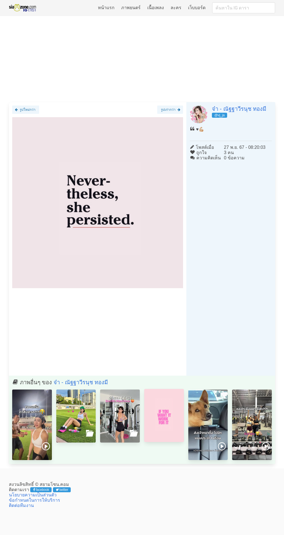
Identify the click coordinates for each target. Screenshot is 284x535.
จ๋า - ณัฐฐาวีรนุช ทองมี (239, 109)
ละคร (176, 7)
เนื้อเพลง (155, 7)
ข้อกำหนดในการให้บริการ (34, 500)
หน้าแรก (106, 7)
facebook (41, 490)
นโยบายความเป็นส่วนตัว (33, 495)
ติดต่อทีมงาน (21, 505)
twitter (62, 490)
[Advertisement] (142, 59)
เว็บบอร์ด (197, 7)
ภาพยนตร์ (131, 7)
